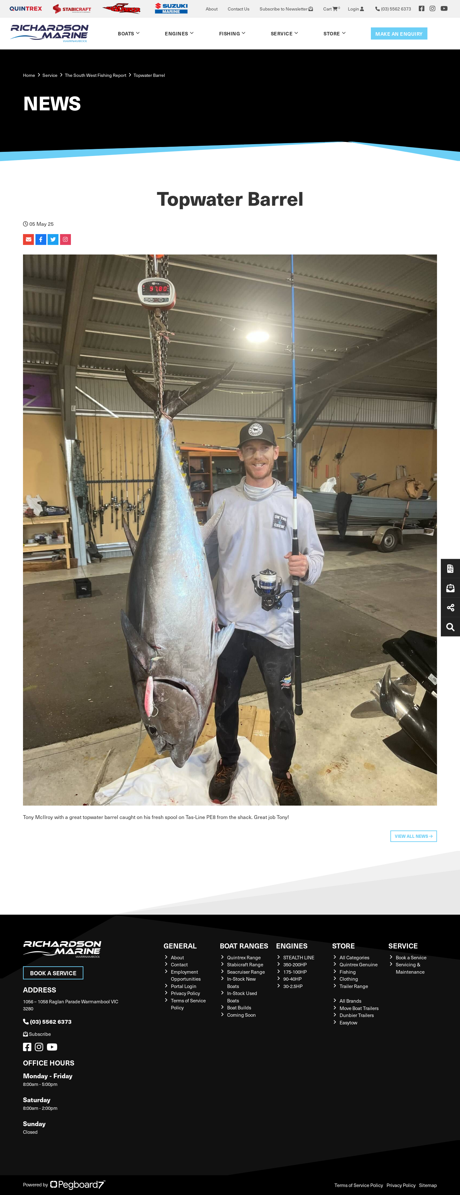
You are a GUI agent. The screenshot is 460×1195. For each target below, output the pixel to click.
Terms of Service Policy (358, 1185)
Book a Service (53, 973)
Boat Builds (239, 1007)
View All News (414, 836)
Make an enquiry (399, 33)
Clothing (349, 979)
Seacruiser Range (246, 972)
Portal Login (183, 986)
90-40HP (292, 979)
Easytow (348, 1022)
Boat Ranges (244, 945)
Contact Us (238, 9)
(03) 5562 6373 (47, 1021)
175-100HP (295, 972)
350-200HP (295, 964)
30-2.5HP (293, 986)
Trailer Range (354, 986)
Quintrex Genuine (359, 964)
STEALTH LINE (298, 957)
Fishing (229, 33)
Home (29, 75)
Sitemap (428, 1185)
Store (332, 33)
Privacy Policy (185, 993)
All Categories (354, 957)
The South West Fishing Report (95, 75)
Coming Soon (241, 1015)
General (180, 945)
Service (282, 33)
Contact (179, 964)
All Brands (350, 1001)
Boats (126, 33)
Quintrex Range (244, 957)
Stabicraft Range (245, 964)
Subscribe (37, 1034)
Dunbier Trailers (357, 1015)
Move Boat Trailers (359, 1008)
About (212, 9)
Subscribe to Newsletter (286, 9)
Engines (176, 33)
